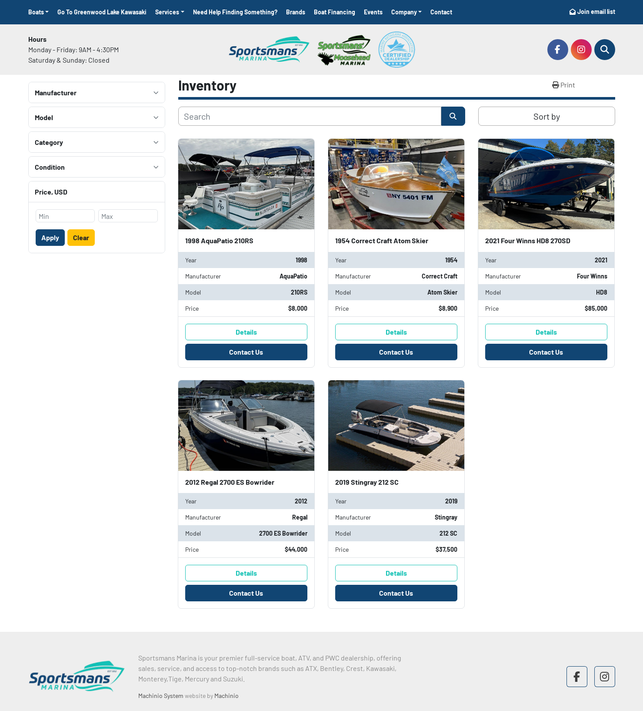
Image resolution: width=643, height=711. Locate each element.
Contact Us (246, 352)
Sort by (546, 116)
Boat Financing (334, 12)
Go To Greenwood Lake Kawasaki (102, 12)
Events (373, 12)
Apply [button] (50, 237)
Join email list (596, 11)
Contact (441, 12)
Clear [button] (81, 237)
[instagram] (581, 49)
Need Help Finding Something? (235, 12)
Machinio (226, 695)
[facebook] (557, 49)
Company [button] (404, 12)
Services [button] (167, 12)
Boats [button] (36, 12)
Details (246, 332)
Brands (295, 12)
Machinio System (160, 695)
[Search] (604, 49)
